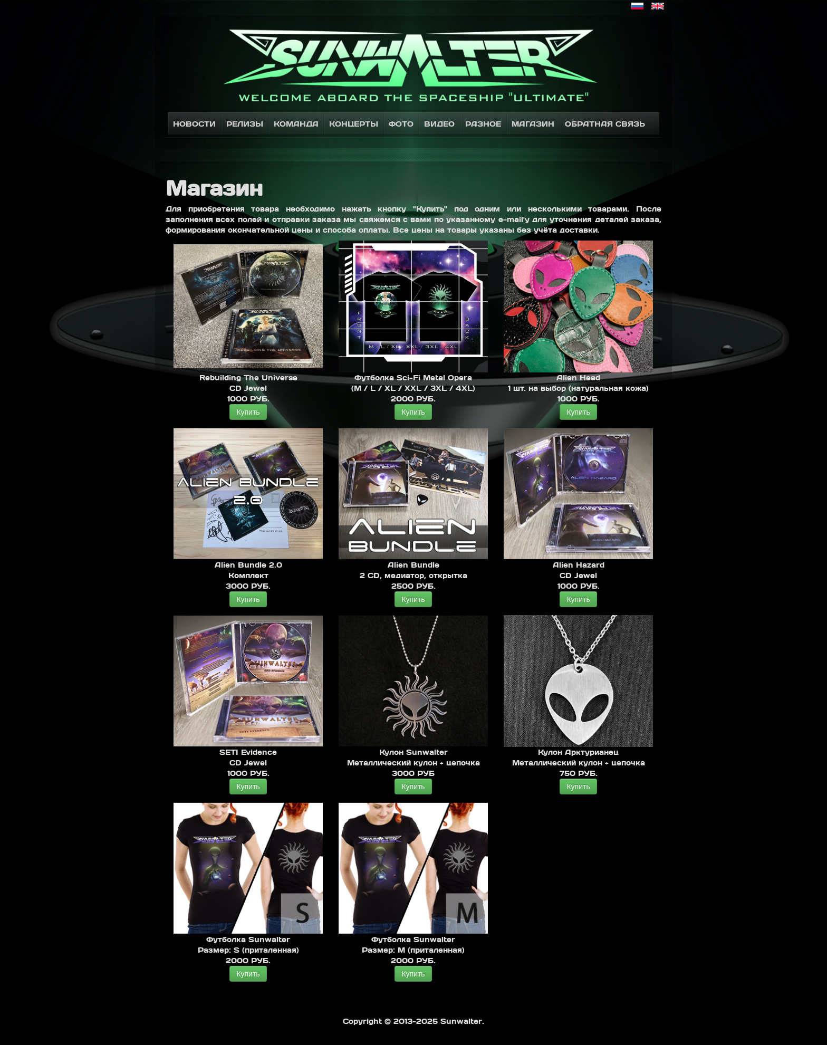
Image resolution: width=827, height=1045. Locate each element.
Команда (296, 123)
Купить (247, 412)
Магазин (533, 123)
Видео (439, 123)
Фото (401, 123)
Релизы (244, 123)
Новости (194, 123)
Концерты (353, 123)
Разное (483, 123)
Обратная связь (605, 123)
